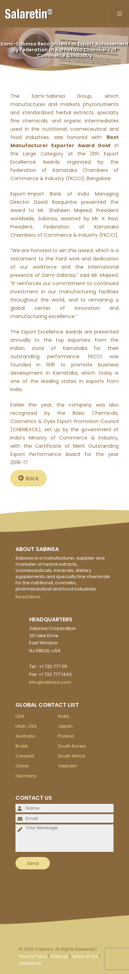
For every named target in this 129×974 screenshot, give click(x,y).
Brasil (21, 746)
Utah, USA (26, 726)
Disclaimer (30, 963)
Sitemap (59, 956)
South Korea (72, 746)
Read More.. (28, 597)
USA (19, 716)
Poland (66, 736)
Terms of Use (84, 956)
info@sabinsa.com (50, 682)
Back (28, 478)
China (22, 766)
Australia (25, 736)
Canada (24, 756)
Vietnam (67, 766)
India (63, 716)
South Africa (71, 756)
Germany (25, 776)
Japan (65, 726)
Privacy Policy (33, 956)
